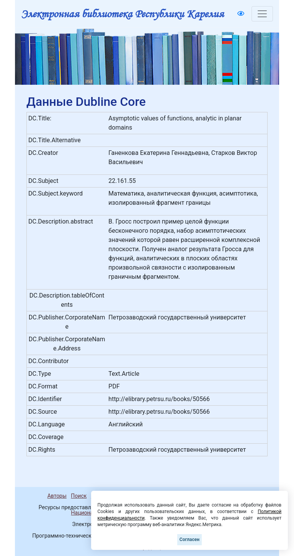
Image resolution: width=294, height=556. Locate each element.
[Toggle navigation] (262, 13)
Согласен (189, 539)
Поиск (79, 496)
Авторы (57, 496)
